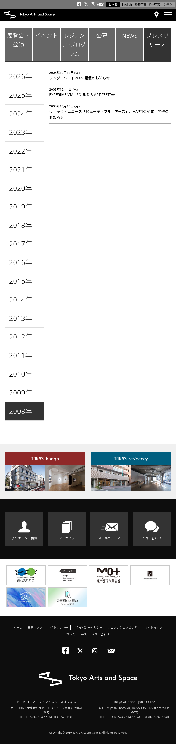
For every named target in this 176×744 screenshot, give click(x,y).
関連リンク (35, 627)
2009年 (20, 392)
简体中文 (154, 4)
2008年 (20, 411)
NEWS (129, 35)
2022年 (20, 151)
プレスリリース (157, 40)
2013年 (20, 318)
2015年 (20, 281)
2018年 (20, 225)
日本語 (113, 4)
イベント (46, 35)
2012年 (20, 336)
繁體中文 (140, 4)
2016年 (20, 262)
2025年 (20, 95)
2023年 (20, 132)
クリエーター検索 (24, 538)
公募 (102, 35)
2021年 (20, 169)
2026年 (20, 76)
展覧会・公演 (18, 40)
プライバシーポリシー (88, 627)
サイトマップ (153, 627)
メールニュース (109, 538)
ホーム (18, 627)
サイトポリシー (57, 627)
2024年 (20, 113)
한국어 (168, 4)
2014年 (20, 299)
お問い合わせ (151, 538)
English (127, 4)
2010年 (20, 374)
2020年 (20, 188)
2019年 (20, 206)
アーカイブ (67, 538)
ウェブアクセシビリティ (123, 627)
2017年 (20, 244)
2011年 (20, 355)
